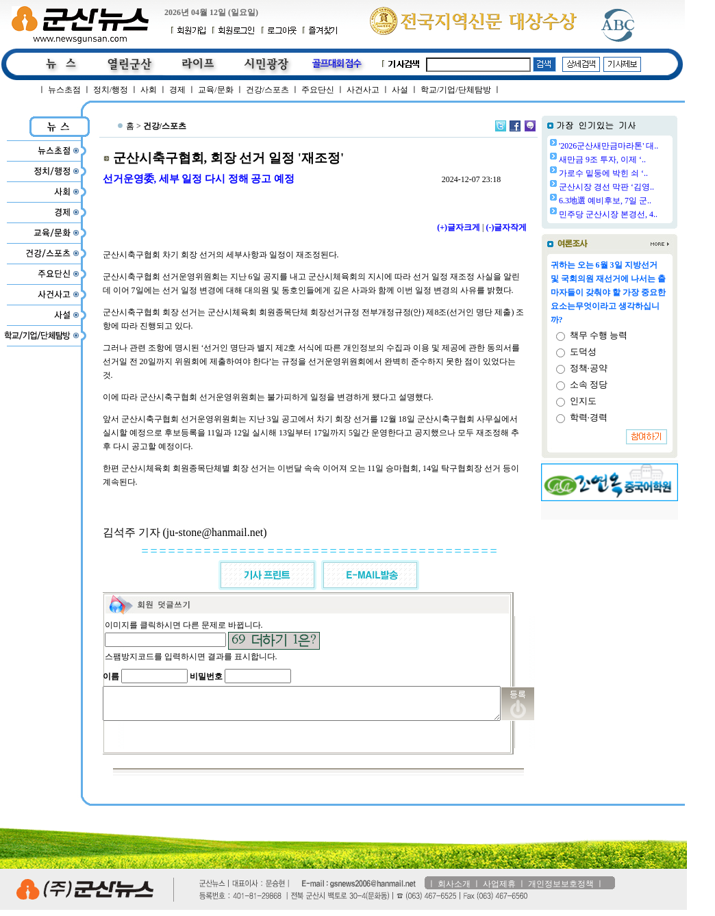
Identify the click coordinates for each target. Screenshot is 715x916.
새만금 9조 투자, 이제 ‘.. (637, 159)
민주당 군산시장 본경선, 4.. (643, 214)
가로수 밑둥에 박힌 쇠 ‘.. (638, 173)
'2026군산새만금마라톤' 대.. (643, 146)
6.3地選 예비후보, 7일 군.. (640, 200)
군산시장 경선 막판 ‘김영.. (641, 187)
